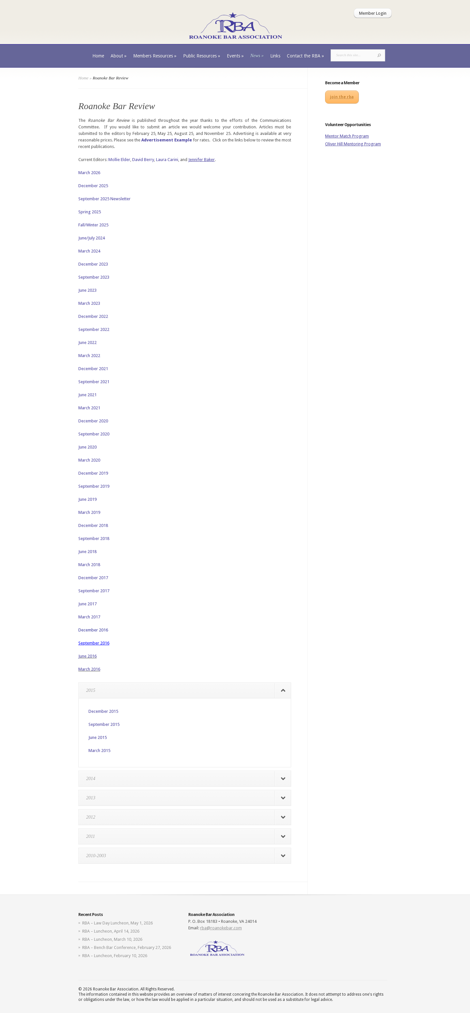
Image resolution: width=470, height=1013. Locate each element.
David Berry (143, 159)
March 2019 (89, 512)
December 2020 (93, 420)
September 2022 (93, 329)
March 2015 (99, 750)
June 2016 (87, 656)
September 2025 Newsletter (104, 198)
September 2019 (93, 486)
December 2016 (93, 630)
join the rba (342, 97)
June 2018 (87, 551)
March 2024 (89, 251)
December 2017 (93, 577)
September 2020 (93, 434)
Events (235, 55)
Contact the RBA (305, 55)
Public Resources (201, 55)
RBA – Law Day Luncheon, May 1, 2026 (117, 923)
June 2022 (87, 342)
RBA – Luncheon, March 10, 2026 (112, 939)
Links (275, 55)
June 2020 (87, 447)
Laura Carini (167, 159)
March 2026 (89, 172)
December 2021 (93, 368)
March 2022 (89, 355)
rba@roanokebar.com (221, 927)
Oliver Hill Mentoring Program (353, 143)
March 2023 (89, 303)
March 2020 (89, 460)
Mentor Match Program (347, 136)
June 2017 (87, 603)
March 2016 (89, 669)
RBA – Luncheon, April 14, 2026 (110, 931)
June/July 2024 (91, 238)
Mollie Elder (119, 159)
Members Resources (155, 55)
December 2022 (93, 316)
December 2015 (103, 711)
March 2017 (89, 616)
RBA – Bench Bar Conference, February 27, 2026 (126, 947)
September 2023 (93, 277)
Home (98, 55)
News (257, 55)
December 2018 (93, 525)
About (119, 55)
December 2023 (93, 264)
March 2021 (89, 407)
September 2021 (93, 381)
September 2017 (93, 590)
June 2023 (87, 290)
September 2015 (103, 724)
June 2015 (97, 737)
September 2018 (93, 538)
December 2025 (93, 185)
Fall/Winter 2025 (93, 224)
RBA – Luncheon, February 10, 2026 (114, 955)
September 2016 (93, 643)
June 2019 (87, 499)
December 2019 (93, 473)
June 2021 (87, 394)
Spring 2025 (89, 211)
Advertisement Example (166, 140)
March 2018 (89, 564)
